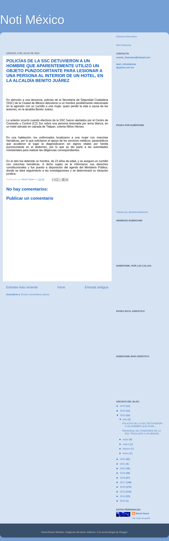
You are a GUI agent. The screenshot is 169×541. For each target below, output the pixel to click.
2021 (123, 464)
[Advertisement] (47, 40)
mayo (126, 439)
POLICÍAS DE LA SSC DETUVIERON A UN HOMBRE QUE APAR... (142, 425)
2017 (123, 482)
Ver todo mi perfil (141, 518)
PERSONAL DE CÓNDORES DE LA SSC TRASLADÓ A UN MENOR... (141, 432)
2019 (123, 473)
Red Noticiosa (123, 45)
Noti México (32, 20)
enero (126, 453)
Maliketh (91, 532)
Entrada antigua (96, 287)
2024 (123, 410)
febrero (127, 448)
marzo (126, 444)
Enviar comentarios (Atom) (35, 294)
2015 (123, 491)
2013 (123, 500)
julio (125, 419)
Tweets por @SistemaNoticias (132, 212)
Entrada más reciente (22, 287)
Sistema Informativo (126, 36)
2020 (123, 468)
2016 (123, 487)
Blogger (123, 532)
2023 (123, 415)
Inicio (61, 287)
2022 (123, 459)
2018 (123, 477)
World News (142, 513)
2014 (123, 496)
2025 (123, 406)
